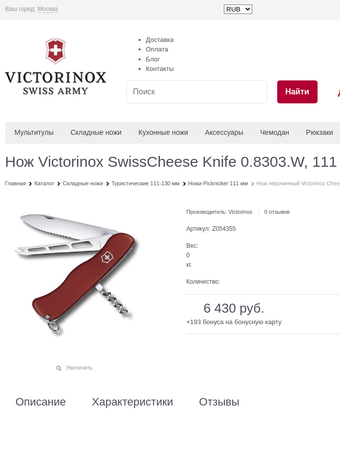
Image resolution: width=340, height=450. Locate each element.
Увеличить (79, 368)
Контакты (160, 68)
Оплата (157, 49)
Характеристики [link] (132, 402)
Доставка (160, 39)
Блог (153, 59)
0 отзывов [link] (277, 212)
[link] (47, 9)
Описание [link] (40, 402)
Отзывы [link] (219, 402)
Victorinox (240, 212)
